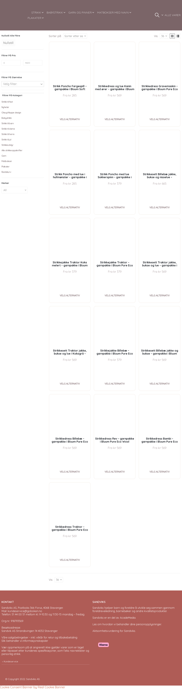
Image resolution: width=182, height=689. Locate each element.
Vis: (156, 36)
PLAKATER (34, 18)
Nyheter (5, 107)
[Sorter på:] (75, 36)
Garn (3, 155)
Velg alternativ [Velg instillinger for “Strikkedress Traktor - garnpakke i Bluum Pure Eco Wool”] (70, 559)
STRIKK (36, 12)
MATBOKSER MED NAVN (113, 12)
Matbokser (6, 161)
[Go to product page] (70, 62)
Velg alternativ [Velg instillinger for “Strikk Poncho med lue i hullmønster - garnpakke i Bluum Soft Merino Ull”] (70, 207)
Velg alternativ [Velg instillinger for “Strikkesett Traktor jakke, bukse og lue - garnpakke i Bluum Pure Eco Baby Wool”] (160, 295)
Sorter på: (55, 36)
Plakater (5, 166)
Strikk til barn (7, 123)
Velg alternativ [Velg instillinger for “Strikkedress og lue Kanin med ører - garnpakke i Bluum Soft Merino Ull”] (115, 119)
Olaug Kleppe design (11, 112)
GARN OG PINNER (80, 12)
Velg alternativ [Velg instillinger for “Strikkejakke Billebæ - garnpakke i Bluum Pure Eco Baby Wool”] (115, 383)
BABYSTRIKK (55, 12)
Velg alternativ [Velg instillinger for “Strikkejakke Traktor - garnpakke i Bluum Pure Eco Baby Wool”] (115, 295)
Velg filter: (10, 84)
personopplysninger (148, 624)
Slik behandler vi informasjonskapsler (24, 641)
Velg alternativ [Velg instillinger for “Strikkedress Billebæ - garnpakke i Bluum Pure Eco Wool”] (70, 471)
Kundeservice (11, 661)
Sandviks (98, 608)
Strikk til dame (8, 128)
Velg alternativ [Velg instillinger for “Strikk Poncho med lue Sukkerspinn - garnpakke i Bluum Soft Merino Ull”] (115, 207)
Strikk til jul (6, 139)
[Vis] (164, 36)
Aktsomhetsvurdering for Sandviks (113, 631)
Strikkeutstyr (7, 145)
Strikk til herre (7, 134)
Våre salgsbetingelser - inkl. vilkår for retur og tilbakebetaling (39, 637)
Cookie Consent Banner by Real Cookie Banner (32, 687)
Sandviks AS (33, 679)
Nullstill (8, 43)
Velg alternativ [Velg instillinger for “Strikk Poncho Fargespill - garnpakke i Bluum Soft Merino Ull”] (70, 119)
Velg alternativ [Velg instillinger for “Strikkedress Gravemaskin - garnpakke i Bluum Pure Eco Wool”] (160, 119)
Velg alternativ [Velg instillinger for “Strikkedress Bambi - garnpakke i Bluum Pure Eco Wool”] (160, 471)
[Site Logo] (12, 15)
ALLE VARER (173, 15)
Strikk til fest (7, 101)
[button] (157, 15)
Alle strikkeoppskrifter (11, 150)
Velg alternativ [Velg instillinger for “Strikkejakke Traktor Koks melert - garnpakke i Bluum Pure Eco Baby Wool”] (70, 295)
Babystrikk (6, 118)
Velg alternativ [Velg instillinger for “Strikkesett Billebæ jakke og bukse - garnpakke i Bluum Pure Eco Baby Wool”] (160, 383)
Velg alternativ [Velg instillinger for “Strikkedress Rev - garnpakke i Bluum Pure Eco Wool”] (115, 471)
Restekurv (6, 172)
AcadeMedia (127, 617)
